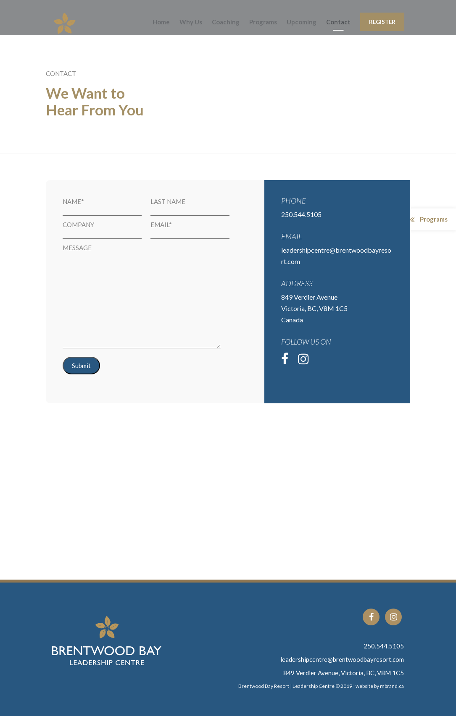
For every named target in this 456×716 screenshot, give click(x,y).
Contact (338, 22)
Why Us (190, 22)
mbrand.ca (392, 686)
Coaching (226, 22)
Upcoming (301, 22)
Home (161, 22)
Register (382, 21)
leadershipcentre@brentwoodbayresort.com (342, 659)
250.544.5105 (384, 646)
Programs (263, 22)
